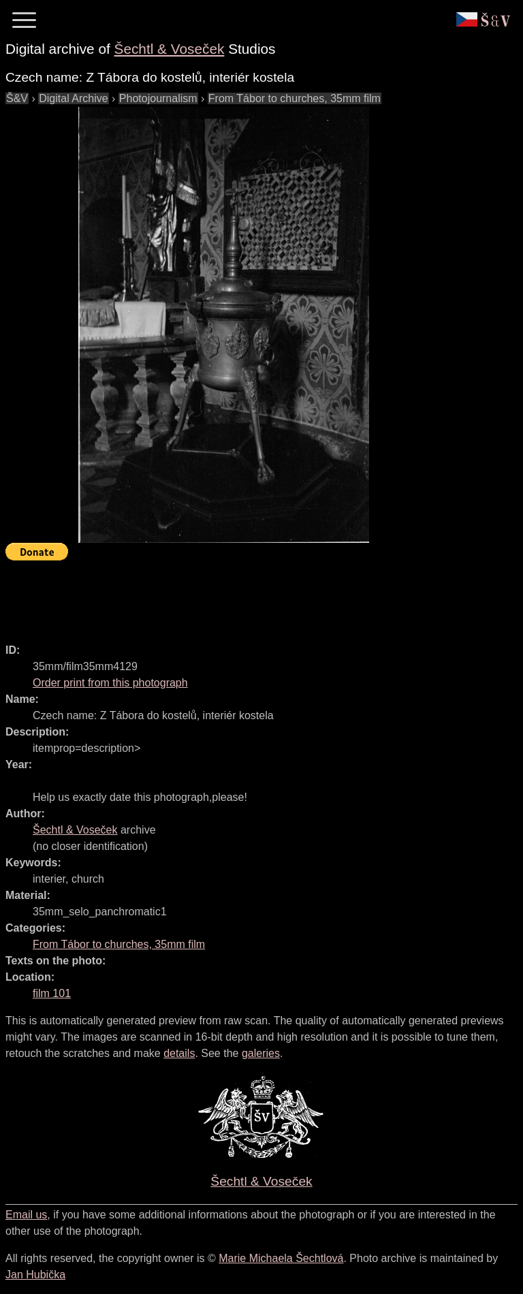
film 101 (52, 993)
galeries (261, 1053)
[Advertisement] (253, 596)
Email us (26, 1214)
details (179, 1053)
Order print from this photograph (110, 683)
